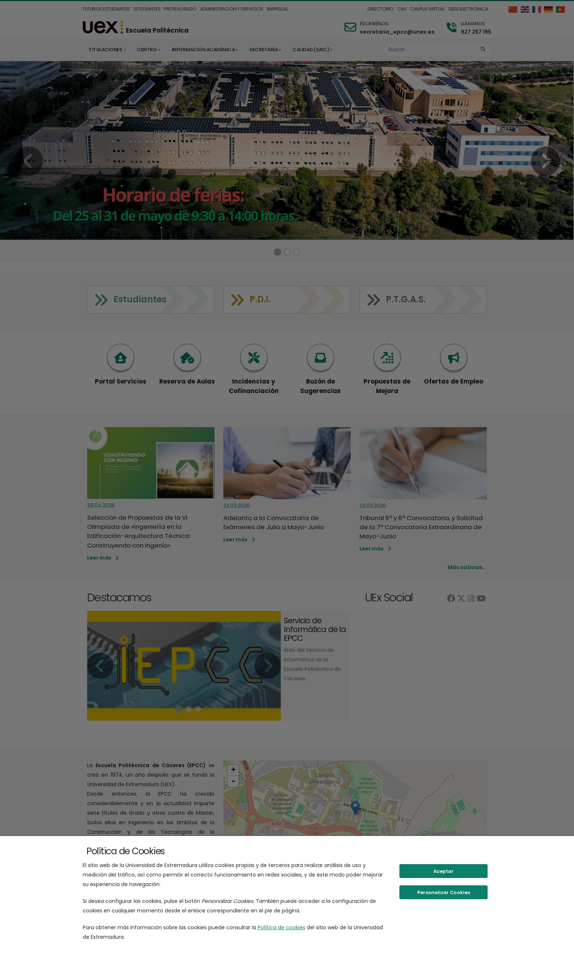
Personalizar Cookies (443, 892)
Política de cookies (281, 927)
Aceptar (443, 871)
